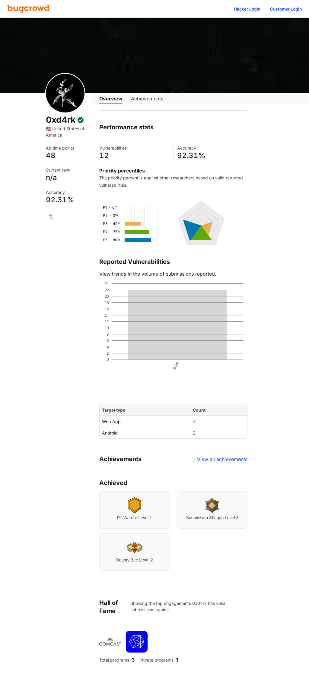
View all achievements (222, 464)
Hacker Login (247, 8)
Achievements (147, 102)
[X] (51, 216)
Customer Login (286, 8)
